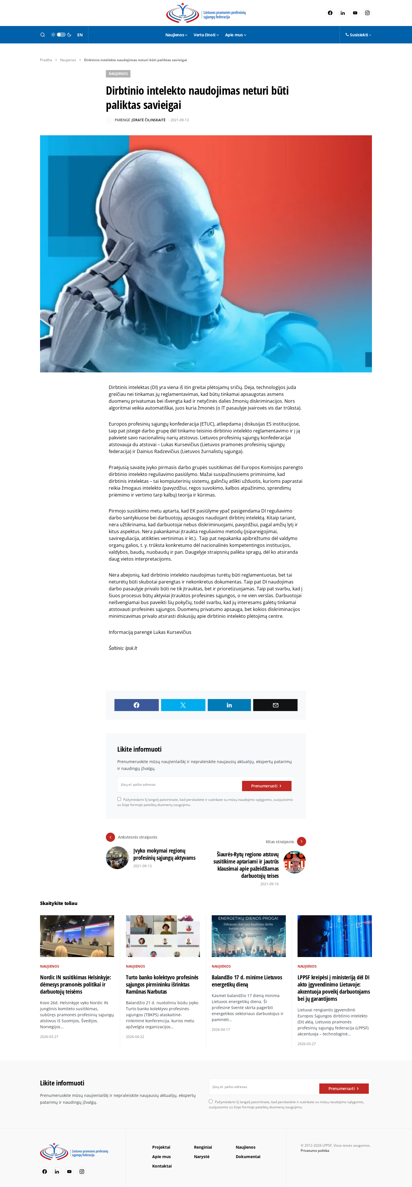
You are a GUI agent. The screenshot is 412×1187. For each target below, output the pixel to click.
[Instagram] (367, 13)
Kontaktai (162, 1161)
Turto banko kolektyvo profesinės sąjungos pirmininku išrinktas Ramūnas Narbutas (162, 980)
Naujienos (68, 59)
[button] (42, 34)
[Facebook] (330, 13)
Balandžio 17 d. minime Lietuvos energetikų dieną (247, 976)
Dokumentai (248, 1152)
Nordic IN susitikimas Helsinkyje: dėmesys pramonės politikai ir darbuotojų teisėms (75, 980)
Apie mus (161, 1152)
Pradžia (46, 59)
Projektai (161, 1142)
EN (79, 34)
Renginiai (203, 1142)
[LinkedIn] (342, 13)
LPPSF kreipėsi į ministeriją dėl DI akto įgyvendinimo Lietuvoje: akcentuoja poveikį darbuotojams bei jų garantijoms (334, 983)
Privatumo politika (315, 1146)
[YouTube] (355, 13)
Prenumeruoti (264, 784)
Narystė (201, 1152)
